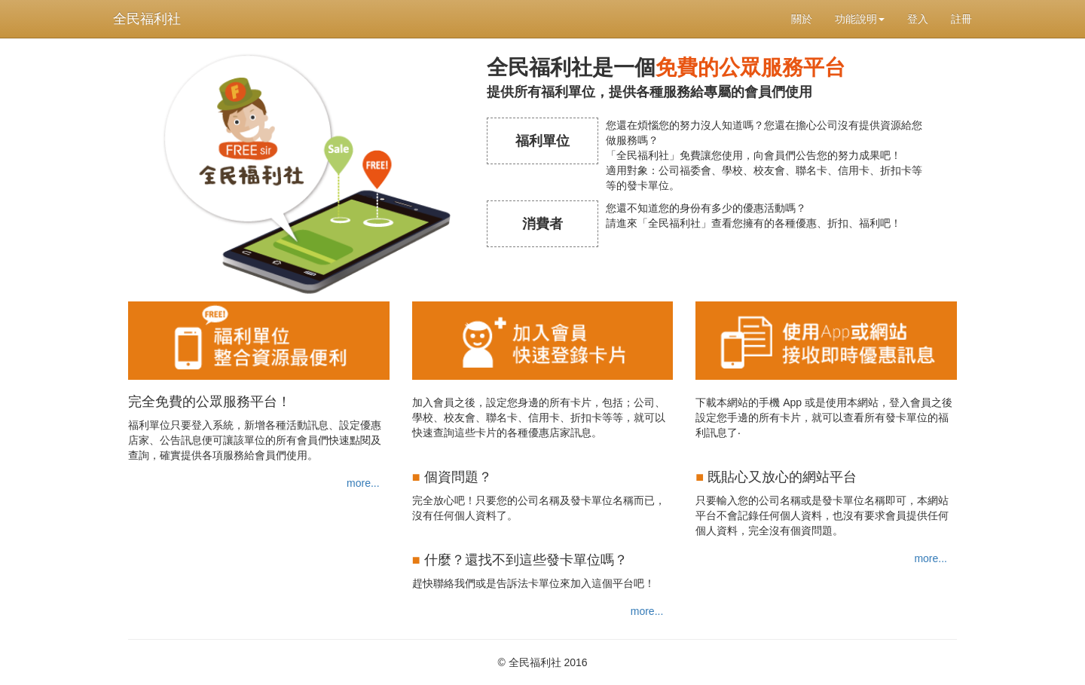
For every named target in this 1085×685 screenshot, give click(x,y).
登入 (917, 19)
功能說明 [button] (860, 19)
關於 (801, 19)
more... (363, 483)
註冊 (961, 19)
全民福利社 (147, 18)
